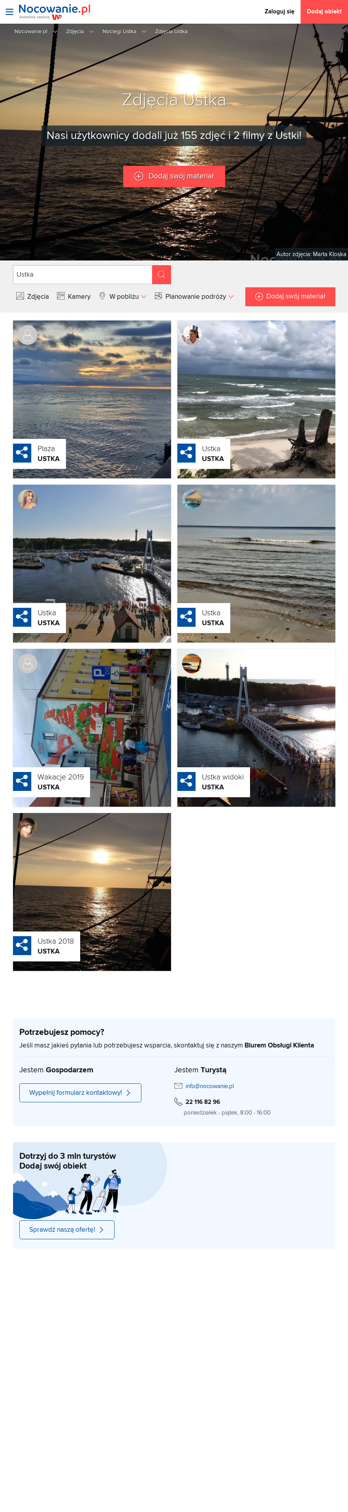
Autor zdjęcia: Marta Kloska (311, 254)
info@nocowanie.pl (210, 1086)
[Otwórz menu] (9, 11)
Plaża (28, 448)
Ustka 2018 (37, 941)
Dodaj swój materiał (180, 176)
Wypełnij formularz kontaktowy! (80, 1093)
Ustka (30, 459)
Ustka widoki (205, 777)
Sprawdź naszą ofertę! (67, 1230)
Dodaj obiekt (324, 11)
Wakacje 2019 (42, 777)
